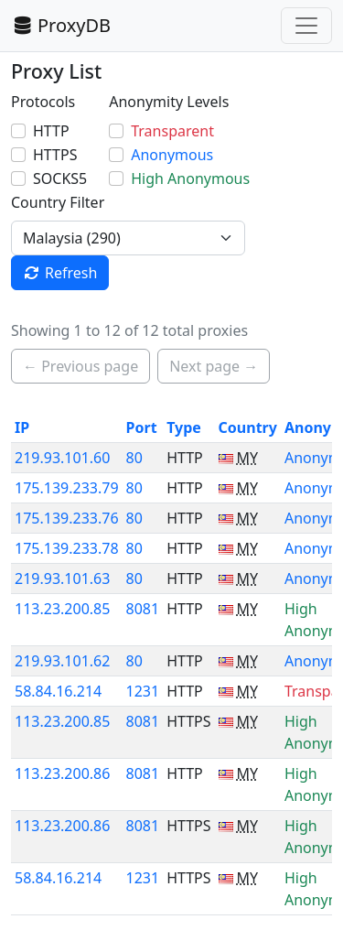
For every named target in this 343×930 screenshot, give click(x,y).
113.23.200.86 (62, 773)
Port (141, 427)
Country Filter (57, 202)
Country (248, 427)
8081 (143, 609)
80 (134, 458)
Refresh (60, 273)
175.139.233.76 (67, 518)
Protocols (43, 102)
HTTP (51, 131)
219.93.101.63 (62, 578)
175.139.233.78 (67, 548)
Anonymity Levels (169, 102)
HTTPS (55, 155)
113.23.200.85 (62, 609)
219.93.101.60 (62, 458)
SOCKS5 (60, 178)
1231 (143, 691)
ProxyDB (61, 25)
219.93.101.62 (62, 661)
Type (183, 427)
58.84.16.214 (58, 691)
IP (22, 427)
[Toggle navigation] (306, 25)
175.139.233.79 (67, 488)
